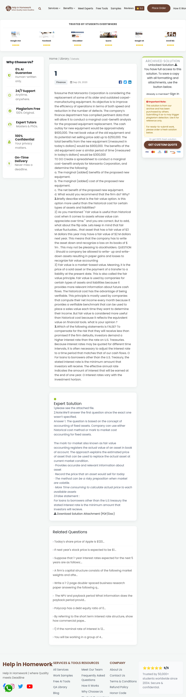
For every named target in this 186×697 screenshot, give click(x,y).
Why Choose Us (92, 691)
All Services (60, 669)
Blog (56, 693)
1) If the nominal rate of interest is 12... (79, 629)
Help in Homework (28, 664)
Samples (116, 8)
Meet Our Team (92, 669)
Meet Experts (85, 8)
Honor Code (118, 693)
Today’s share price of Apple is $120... (79, 541)
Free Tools (102, 8)
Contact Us (117, 675)
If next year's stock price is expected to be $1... (85, 550)
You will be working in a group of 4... (78, 637)
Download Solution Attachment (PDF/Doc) (84, 514)
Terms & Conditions (123, 681)
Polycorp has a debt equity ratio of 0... (80, 608)
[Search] (39, 8)
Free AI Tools (61, 681)
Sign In (174, 94)
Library (64, 59)
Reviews (134, 8)
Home (53, 59)
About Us (116, 669)
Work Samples (63, 675)
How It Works (90, 686)
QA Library (60, 687)
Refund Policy (119, 687)
